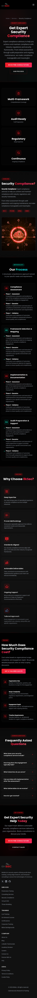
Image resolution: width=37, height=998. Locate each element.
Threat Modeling (7, 904)
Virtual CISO (5, 901)
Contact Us (5, 954)
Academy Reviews (7, 947)
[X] (3, 881)
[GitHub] (10, 881)
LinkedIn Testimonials (8, 944)
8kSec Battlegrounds (8, 927)
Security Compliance (8, 897)
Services (14, 18)
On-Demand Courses (8, 917)
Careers (4, 950)
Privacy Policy (6, 970)
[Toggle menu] (33, 5)
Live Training (5, 914)
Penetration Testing (8, 891)
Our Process (18, 71)
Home (7, 18)
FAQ (3, 960)
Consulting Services (8, 894)
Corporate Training (7, 924)
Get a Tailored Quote (13, 671)
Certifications (6, 921)
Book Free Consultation (18, 65)
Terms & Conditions (7, 974)
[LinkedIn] (6, 881)
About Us (4, 937)
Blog (3, 940)
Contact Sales (18, 850)
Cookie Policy (6, 977)
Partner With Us (6, 957)
